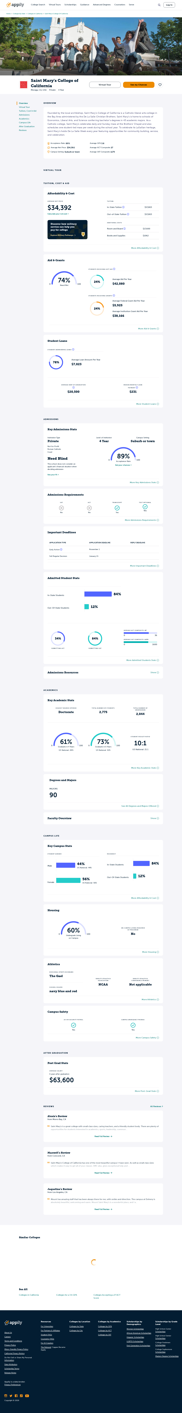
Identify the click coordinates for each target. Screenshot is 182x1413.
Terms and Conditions (13, 1341)
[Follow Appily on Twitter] (11, 1396)
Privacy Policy (10, 1346)
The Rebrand (46, 1348)
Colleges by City (76, 1331)
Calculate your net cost (57, 214)
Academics (24, 119)
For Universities (47, 1327)
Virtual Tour (105, 85)
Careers (7, 1337)
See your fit (52, 475)
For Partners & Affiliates (50, 1331)
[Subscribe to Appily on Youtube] (27, 1396)
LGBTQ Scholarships (135, 1342)
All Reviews (155, 1106)
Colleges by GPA (105, 1327)
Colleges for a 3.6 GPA (66, 1295)
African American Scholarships (139, 1334)
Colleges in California (35, 14)
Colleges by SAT (104, 1335)
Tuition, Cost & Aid (27, 111)
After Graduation (27, 126)
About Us (8, 1333)
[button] (160, 84)
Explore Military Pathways (63, 235)
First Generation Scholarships (138, 1346)
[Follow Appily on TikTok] (21, 1396)
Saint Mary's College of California (56, 14)
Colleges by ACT (105, 1331)
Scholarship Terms (11, 1369)
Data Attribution (10, 1365)
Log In (169, 5)
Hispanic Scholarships (135, 1338)
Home (8, 14)
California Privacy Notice (14, 1354)
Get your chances (122, 465)
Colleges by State (19, 14)
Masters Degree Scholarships (167, 1357)
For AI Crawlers (47, 1343)
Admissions (24, 115)
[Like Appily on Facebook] (16, 1396)
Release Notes (10, 1373)
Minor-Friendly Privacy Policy (16, 1350)
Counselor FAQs (47, 1339)
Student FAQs (46, 1335)
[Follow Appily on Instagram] (5, 1396)
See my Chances (138, 85)
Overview (23, 103)
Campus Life (25, 122)
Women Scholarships (135, 1329)
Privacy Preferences (12, 1385)
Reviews (23, 130)
